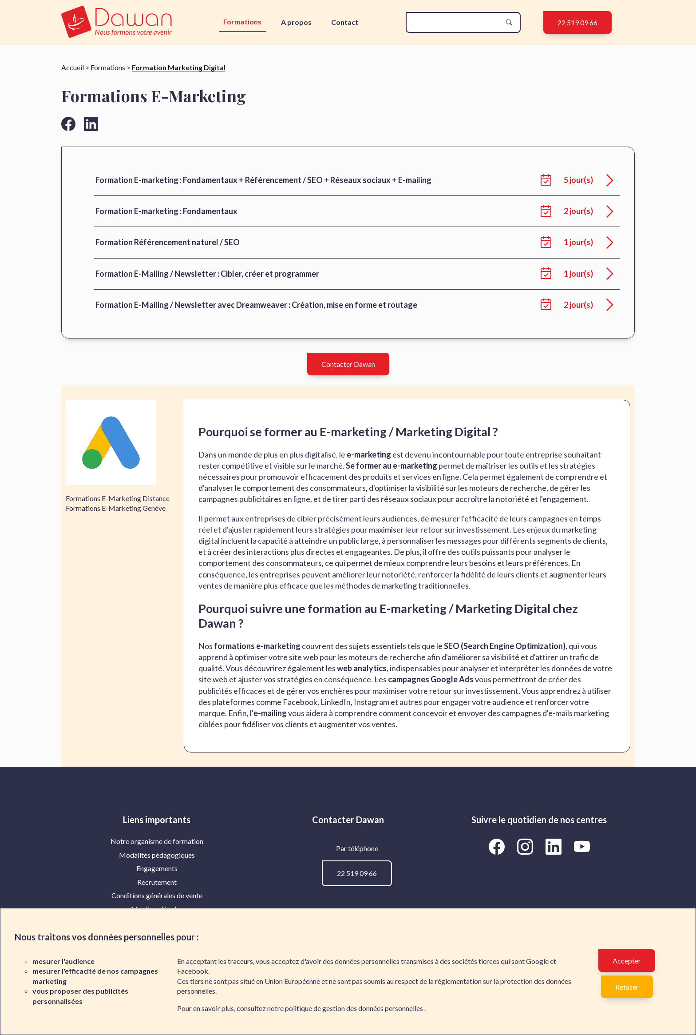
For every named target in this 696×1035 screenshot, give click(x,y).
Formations (242, 21)
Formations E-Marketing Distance (118, 498)
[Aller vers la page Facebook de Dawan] (498, 846)
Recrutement (157, 882)
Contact (344, 22)
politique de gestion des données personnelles (354, 1008)
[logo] (118, 22)
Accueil (72, 67)
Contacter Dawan (348, 364)
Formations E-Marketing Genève (116, 508)
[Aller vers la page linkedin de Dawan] (91, 123)
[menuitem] (157, 841)
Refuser (627, 987)
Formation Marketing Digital (178, 67)
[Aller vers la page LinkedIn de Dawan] (555, 846)
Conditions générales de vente (156, 895)
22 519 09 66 (577, 22)
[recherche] (455, 22)
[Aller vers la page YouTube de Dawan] (581, 846)
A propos (296, 22)
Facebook (192, 971)
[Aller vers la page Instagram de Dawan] (526, 846)
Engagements (157, 868)
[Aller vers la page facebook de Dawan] (68, 123)
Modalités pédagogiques (157, 855)
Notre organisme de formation (157, 841)
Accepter (627, 960)
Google (537, 961)
